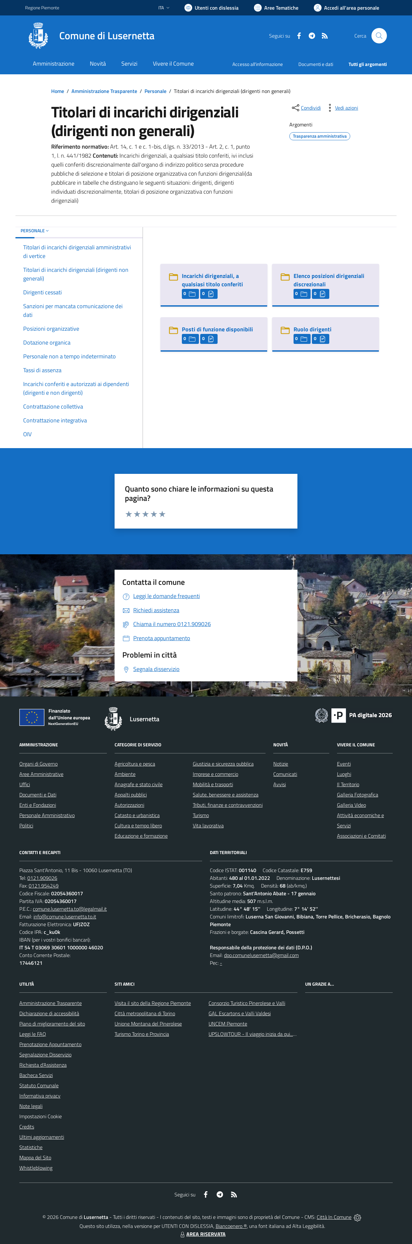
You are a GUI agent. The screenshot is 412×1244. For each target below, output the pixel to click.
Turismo (201, 815)
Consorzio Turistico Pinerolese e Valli (247, 1003)
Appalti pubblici (131, 794)
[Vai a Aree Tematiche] (276, 7)
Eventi (344, 764)
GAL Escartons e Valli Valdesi (240, 1013)
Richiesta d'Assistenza (43, 1065)
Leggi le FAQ (32, 1034)
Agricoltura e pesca (135, 764)
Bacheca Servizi (36, 1075)
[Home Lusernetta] (89, 36)
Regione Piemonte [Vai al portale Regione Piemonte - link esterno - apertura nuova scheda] (42, 7)
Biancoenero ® (231, 1226)
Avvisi (279, 784)
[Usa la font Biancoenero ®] (211, 7)
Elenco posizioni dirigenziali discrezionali (329, 280)
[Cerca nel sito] (379, 35)
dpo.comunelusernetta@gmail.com (261, 955)
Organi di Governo (38, 764)
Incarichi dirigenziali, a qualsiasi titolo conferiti (212, 280)
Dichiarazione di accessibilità (49, 1013)
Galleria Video (351, 805)
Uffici (24, 784)
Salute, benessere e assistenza (225, 794)
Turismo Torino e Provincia (142, 1034)
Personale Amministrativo (47, 815)
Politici (26, 825)
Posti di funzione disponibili (217, 329)
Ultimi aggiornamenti (41, 1137)
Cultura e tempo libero (138, 825)
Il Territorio (348, 784)
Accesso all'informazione (257, 64)
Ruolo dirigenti (313, 329)
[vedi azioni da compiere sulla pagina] (341, 108)
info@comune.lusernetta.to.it (64, 916)
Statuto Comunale (39, 1085)
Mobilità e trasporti (213, 784)
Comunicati (285, 774)
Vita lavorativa (208, 825)
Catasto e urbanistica (137, 815)
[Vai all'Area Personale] (346, 7)
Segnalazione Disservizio (45, 1054)
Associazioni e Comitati (361, 836)
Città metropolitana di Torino (145, 1013)
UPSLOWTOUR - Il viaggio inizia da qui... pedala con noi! (267, 1034)
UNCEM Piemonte (228, 1023)
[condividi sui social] (305, 108)
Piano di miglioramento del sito (52, 1023)
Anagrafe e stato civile (139, 784)
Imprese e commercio (215, 774)
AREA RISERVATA (202, 1234)
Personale (155, 91)
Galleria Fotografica (357, 794)
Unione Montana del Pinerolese (148, 1023)
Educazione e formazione (141, 836)
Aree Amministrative (41, 774)
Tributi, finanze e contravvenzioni (228, 805)
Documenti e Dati (37, 794)
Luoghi (344, 774)
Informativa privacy (40, 1096)
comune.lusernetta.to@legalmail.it (70, 909)
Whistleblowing (35, 1168)
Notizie (280, 764)
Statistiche (30, 1147)
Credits (26, 1126)
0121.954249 (44, 885)
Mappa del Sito (35, 1157)
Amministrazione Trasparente (104, 91)
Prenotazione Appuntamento (50, 1044)
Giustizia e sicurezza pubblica (223, 764)
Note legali (30, 1106)
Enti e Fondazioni (37, 805)
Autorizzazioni (129, 805)
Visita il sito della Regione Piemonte (153, 1003)
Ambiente (125, 774)
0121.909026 (42, 878)
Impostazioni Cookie (40, 1116)
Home (57, 91)
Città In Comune (334, 1217)
